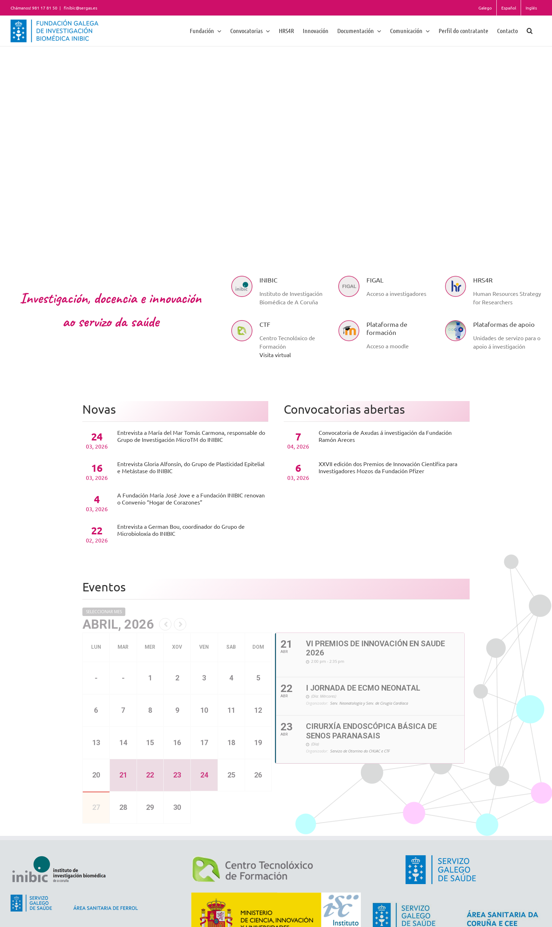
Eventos (104, 587)
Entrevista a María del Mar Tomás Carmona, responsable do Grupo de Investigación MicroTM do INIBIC (191, 436)
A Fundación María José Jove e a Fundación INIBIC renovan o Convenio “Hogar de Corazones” (191, 498)
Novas (99, 409)
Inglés (531, 8)
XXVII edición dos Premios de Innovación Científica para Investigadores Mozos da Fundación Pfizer (388, 467)
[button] (530, 30)
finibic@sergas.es (80, 8)
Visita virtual (275, 354)
